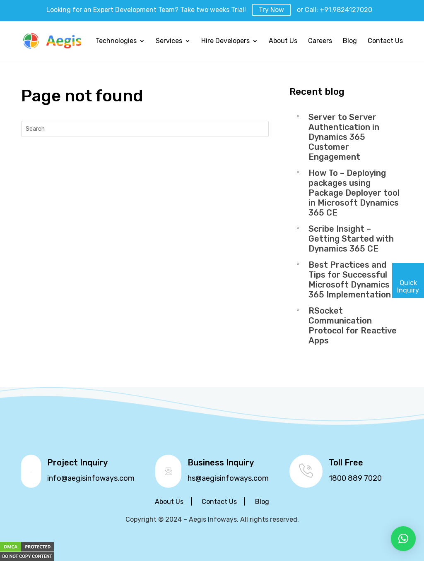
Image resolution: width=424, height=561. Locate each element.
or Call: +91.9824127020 (334, 10)
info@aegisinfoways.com (91, 478)
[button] (403, 538)
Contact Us (385, 41)
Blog (350, 41)
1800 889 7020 (355, 478)
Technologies (116, 41)
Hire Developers (225, 41)
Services (169, 41)
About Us (283, 41)
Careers (320, 41)
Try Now (271, 10)
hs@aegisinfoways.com (228, 478)
